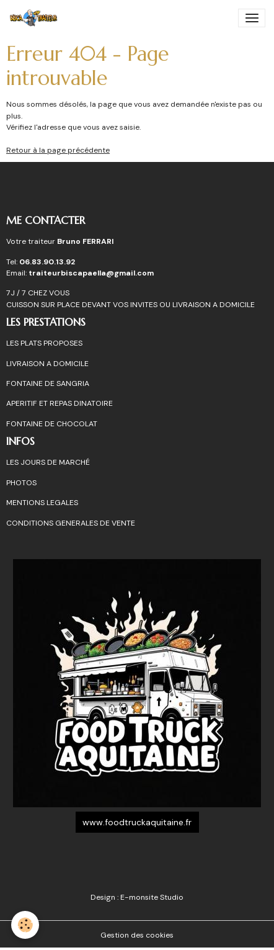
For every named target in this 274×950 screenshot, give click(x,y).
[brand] (36, 18)
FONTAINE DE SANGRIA (47, 383)
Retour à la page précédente (58, 150)
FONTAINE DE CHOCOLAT (51, 424)
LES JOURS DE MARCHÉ (48, 462)
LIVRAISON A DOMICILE (47, 364)
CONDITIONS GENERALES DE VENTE (70, 523)
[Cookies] (25, 925)
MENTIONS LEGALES (42, 503)
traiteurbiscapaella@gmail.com (92, 273)
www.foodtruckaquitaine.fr (137, 822)
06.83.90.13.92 (47, 262)
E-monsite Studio (151, 897)
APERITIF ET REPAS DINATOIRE (59, 403)
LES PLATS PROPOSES (44, 343)
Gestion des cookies (137, 935)
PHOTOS (21, 483)
